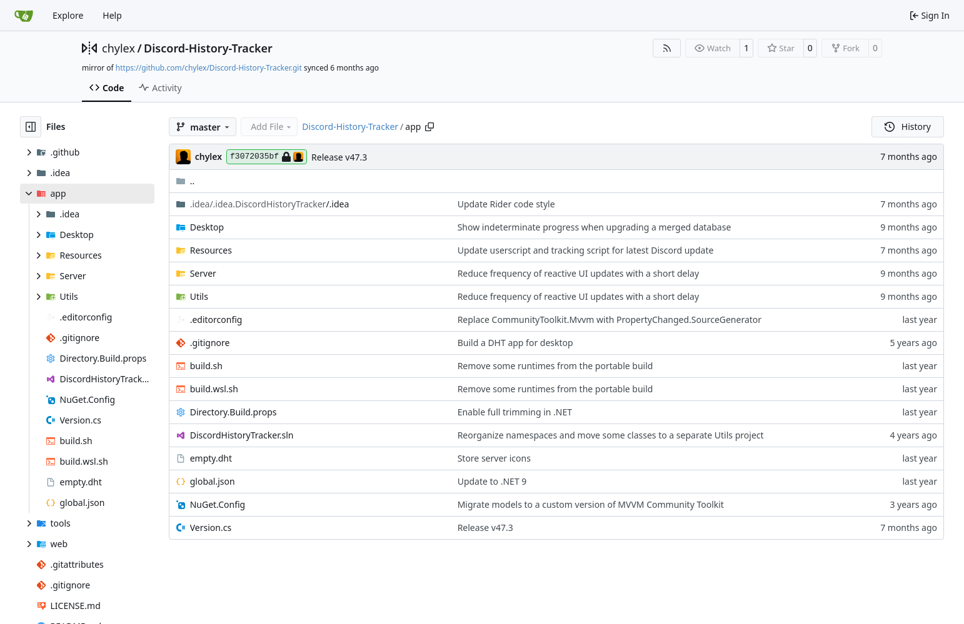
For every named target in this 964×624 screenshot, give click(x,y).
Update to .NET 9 (492, 481)
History (908, 126)
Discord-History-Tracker (208, 48)
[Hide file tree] (30, 126)
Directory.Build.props (233, 412)
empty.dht (211, 458)
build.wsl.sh (214, 389)
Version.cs (210, 527)
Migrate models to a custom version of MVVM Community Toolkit (591, 504)
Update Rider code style (506, 204)
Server (203, 273)
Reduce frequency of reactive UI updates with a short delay (578, 273)
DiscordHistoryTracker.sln (242, 435)
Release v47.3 (339, 157)
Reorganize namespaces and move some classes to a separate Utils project (611, 435)
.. (185, 181)
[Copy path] (429, 126)
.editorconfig (216, 319)
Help (112, 15)
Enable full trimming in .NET (515, 412)
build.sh (206, 366)
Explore (68, 15)
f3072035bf (266, 157)
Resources (211, 250)
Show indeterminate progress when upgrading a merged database (594, 227)
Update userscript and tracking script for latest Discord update (586, 250)
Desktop (207, 227)
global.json (212, 481)
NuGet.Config (218, 504)
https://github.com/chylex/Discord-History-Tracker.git (209, 67)
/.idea (269, 204)
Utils (199, 296)
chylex (118, 48)
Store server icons (494, 458)
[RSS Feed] (667, 48)
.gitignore (210, 343)
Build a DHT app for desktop (515, 343)
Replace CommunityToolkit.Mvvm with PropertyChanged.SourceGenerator (609, 319)
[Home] (23, 15)
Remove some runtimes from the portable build (555, 366)
